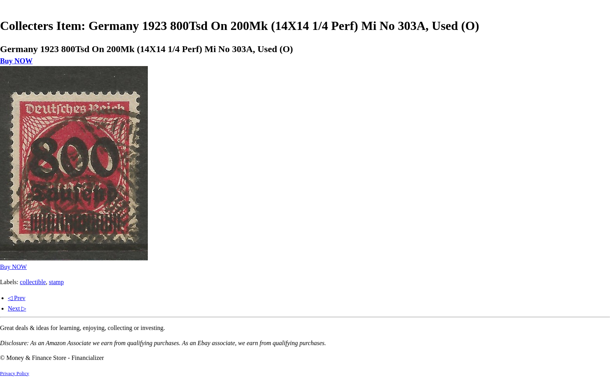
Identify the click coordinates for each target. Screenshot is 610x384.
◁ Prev (16, 298)
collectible (33, 282)
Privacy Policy (14, 373)
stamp (56, 282)
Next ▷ (17, 308)
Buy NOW (16, 61)
